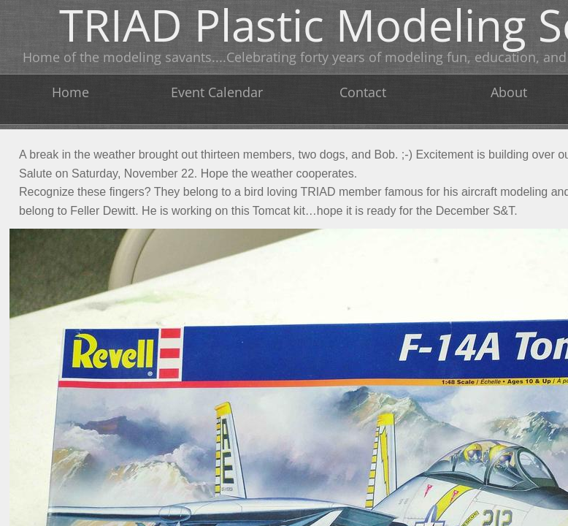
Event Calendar (217, 92)
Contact (362, 92)
